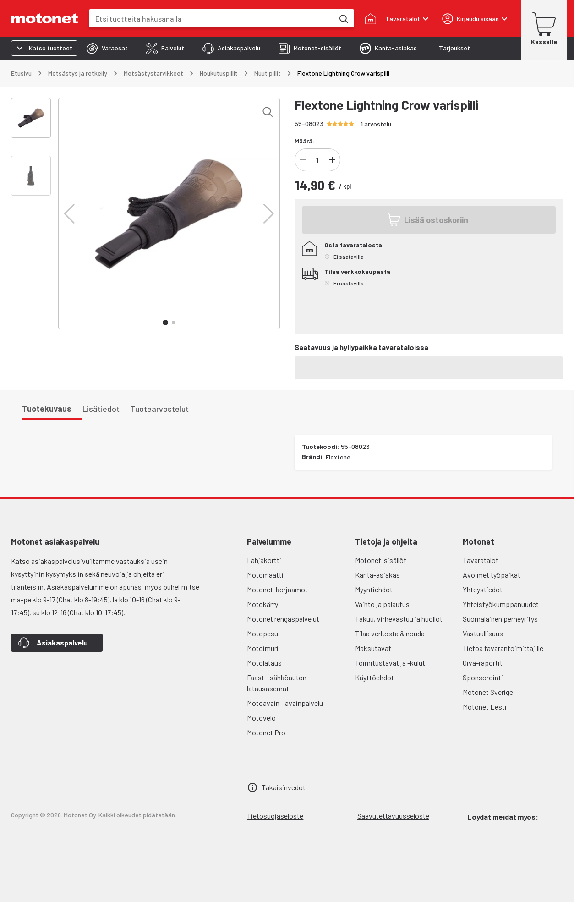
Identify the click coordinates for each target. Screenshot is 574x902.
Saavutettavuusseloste (393, 815)
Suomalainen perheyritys (500, 618)
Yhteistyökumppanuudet (501, 604)
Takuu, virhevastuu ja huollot (399, 618)
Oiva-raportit (483, 662)
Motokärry (262, 604)
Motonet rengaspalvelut (283, 618)
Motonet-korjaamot (277, 589)
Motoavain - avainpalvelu (285, 703)
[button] (69, 214)
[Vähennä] (303, 160)
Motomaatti (265, 574)
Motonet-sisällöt (380, 560)
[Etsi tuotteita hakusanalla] (343, 18)
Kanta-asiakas (377, 574)
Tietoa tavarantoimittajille (503, 648)
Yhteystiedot (483, 589)
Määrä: (304, 141)
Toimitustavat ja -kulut (390, 662)
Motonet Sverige (488, 692)
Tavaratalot (480, 560)
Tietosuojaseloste (275, 815)
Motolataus (264, 662)
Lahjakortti (264, 560)
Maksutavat (373, 648)
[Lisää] (332, 160)
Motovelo (261, 717)
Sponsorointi (483, 677)
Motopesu (262, 633)
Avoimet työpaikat (491, 574)
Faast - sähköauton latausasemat (276, 683)
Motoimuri (263, 648)
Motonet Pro (266, 732)
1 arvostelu (376, 124)
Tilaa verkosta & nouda (390, 633)
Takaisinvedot (284, 787)
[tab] (107, 48)
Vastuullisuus (483, 633)
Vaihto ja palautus (382, 604)
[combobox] (211, 18)
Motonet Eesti (485, 706)
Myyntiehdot (374, 589)
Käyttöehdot (374, 677)
